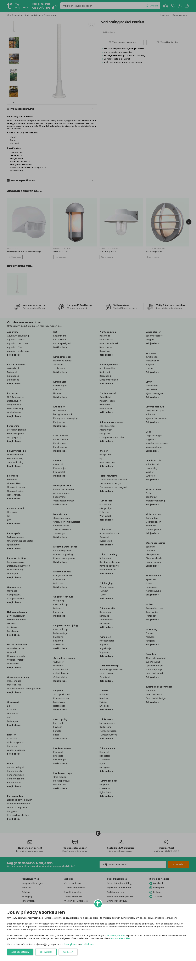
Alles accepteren (20, 951)
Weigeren (68, 951)
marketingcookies (116, 935)
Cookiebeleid (87, 944)
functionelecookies (120, 938)
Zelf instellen (46, 951)
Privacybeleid (70, 944)
